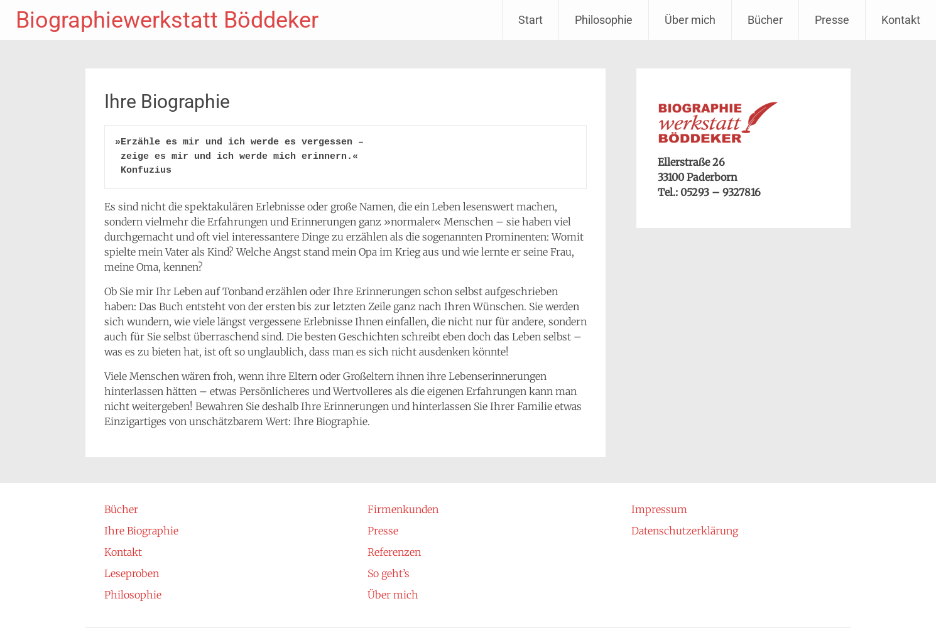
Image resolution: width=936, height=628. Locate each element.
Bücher (765, 19)
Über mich (690, 19)
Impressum (659, 509)
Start (530, 19)
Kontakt (900, 19)
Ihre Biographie (141, 530)
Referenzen (394, 552)
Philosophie (604, 19)
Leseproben (131, 573)
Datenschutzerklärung (684, 530)
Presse (832, 19)
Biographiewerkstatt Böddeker (167, 20)
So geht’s (388, 573)
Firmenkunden (402, 509)
